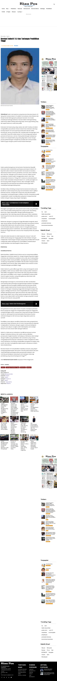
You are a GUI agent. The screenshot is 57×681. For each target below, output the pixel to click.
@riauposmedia (9, 374)
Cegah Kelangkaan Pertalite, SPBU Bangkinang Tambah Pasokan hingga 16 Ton (4, 408)
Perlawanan (48, 154)
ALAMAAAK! (48, 151)
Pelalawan (48, 184)
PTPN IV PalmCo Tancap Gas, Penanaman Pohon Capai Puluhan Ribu (14, 445)
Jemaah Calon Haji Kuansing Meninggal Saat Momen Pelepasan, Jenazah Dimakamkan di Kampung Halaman (14, 409)
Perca (47, 156)
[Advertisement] (20, 154)
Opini (7, 36)
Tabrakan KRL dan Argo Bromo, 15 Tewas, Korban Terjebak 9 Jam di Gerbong (24, 427)
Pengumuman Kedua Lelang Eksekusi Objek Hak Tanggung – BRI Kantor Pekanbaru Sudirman (50, 174)
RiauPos (9, 383)
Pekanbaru (48, 138)
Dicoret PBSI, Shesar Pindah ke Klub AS (48, 669)
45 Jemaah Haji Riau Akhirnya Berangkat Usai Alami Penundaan (4, 426)
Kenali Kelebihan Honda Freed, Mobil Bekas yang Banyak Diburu (49, 673)
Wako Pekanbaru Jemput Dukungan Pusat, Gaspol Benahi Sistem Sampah (14, 428)
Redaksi (16, 45)
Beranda (3, 36)
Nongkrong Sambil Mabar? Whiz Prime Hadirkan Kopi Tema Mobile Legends (24, 446)
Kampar (47, 109)
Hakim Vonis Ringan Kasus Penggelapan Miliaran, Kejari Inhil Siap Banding (34, 407)
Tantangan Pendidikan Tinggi (12, 367)
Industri (3, 367)
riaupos (7, 375)
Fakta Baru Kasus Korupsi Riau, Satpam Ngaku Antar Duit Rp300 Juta (24, 407)
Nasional (48, 116)
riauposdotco (8, 382)
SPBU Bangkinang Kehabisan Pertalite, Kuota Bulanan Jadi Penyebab (4, 445)
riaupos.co (8, 378)
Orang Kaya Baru (49, 150)
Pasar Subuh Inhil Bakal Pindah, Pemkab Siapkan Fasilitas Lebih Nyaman (50, 187)
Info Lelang (48, 177)
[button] (54, 4)
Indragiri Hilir (49, 128)
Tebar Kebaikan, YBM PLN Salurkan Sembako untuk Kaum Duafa (34, 445)
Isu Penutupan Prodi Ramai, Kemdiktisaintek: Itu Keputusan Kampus (34, 426)
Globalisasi (22, 367)
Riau (47, 122)
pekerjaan (29, 367)
